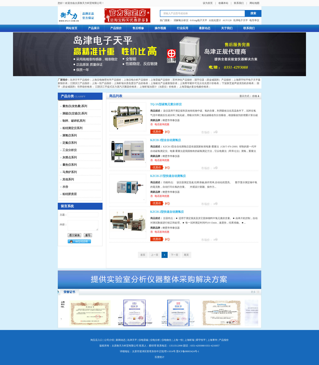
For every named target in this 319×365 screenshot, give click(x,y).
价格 (254, 96)
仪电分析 (155, 340)
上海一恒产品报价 (101, 83)
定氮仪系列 (69, 142)
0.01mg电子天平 (198, 20)
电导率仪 (254, 20)
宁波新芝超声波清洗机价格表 (238, 83)
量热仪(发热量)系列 (74, 106)
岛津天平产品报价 (80, 79)
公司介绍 (109, 340)
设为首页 (208, 3)
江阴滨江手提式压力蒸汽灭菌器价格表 (116, 86)
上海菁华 (212, 340)
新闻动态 (121, 340)
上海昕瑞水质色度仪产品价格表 (131, 83)
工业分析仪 (69, 150)
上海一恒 (178, 340)
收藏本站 (223, 3)
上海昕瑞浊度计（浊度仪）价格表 (158, 86)
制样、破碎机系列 (73, 120)
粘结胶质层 (69, 194)
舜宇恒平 (201, 340)
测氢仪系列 (69, 135)
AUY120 (227, 20)
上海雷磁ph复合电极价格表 (194, 86)
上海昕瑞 (189, 340)
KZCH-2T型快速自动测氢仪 (168, 176)
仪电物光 (166, 340)
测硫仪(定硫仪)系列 (74, 113)
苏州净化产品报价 (182, 79)
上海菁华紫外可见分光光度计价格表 (199, 83)
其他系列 (68, 179)
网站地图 (254, 3)
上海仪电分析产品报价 (136, 79)
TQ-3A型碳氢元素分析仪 (166, 104)
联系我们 (239, 3)
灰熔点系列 (69, 157)
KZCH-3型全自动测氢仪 (165, 140)
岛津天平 (132, 340)
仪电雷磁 (143, 340)
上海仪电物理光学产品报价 (106, 79)
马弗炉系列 (69, 172)
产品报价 (224, 340)
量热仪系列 (69, 164)
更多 (253, 291)
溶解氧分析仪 (181, 20)
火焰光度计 (215, 20)
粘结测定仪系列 (72, 128)
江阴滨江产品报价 (80, 83)
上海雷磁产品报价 (160, 79)
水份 (65, 186)
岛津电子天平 (240, 20)
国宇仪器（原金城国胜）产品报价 (212, 79)
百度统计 (159, 357)
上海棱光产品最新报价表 (164, 83)
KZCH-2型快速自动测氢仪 (167, 211)
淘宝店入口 (96, 340)
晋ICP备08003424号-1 (187, 351)
